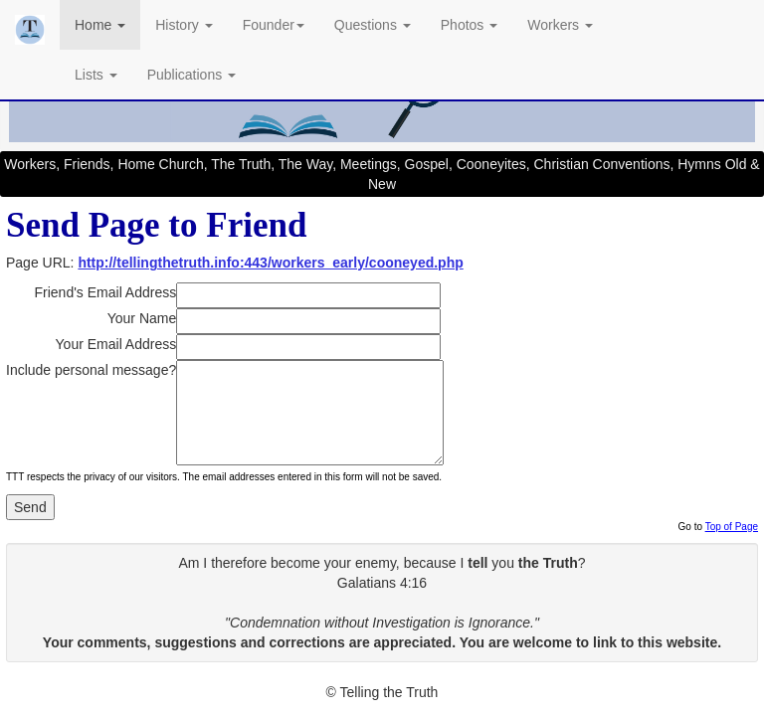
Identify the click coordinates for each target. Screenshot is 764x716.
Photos (469, 25)
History (183, 25)
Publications (191, 75)
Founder (273, 25)
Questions (372, 25)
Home (100, 25)
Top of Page (731, 526)
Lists (96, 75)
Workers (560, 25)
